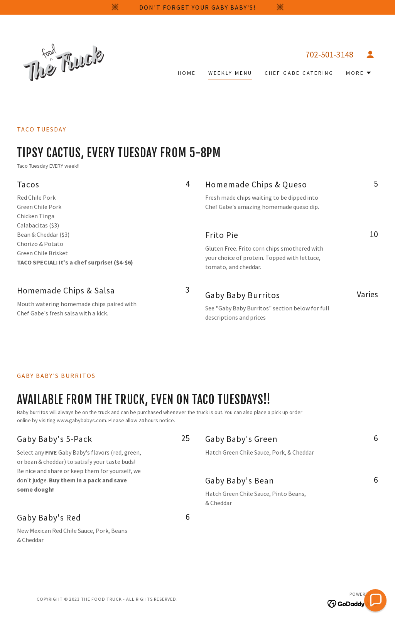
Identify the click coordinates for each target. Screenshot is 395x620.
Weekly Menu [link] (230, 72)
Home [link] (187, 72)
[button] (370, 54)
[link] (62, 61)
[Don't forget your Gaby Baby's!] (197, 7)
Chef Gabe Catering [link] (299, 72)
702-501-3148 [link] (329, 54)
